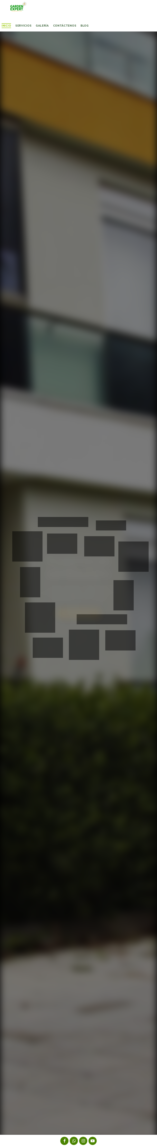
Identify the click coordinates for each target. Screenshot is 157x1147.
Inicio (6, 25)
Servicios (23, 25)
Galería (42, 25)
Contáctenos (64, 25)
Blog (85, 25)
